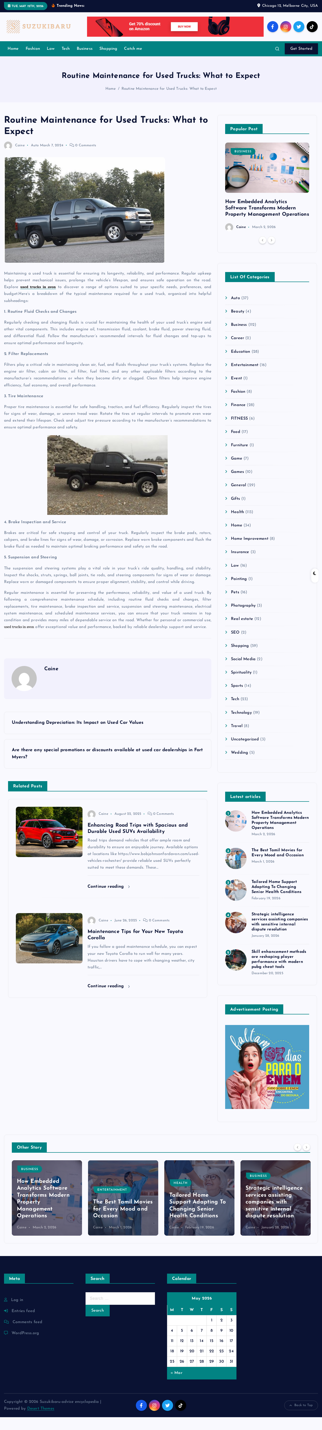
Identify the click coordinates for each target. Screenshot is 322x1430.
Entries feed (23, 1324)
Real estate (242, 632)
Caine (14, 158)
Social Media (243, 672)
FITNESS (239, 431)
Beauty (237, 324)
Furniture (239, 458)
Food (235, 445)
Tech (66, 62)
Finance (238, 418)
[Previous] (262, 253)
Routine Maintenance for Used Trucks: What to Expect (169, 102)
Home (13, 62)
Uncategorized (245, 752)
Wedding (239, 766)
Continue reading (109, 899)
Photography (243, 618)
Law (51, 62)
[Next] (271, 253)
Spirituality (241, 685)
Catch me (133, 62)
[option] (267, 199)
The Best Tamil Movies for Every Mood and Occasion (123, 1222)
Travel (237, 739)
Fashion (33, 62)
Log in (17, 1313)
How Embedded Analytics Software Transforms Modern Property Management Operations (267, 221)
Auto (35, 158)
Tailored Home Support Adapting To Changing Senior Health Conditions (276, 900)
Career (237, 351)
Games (237, 485)
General (238, 498)
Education (240, 365)
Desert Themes (40, 1421)
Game (236, 471)
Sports (237, 699)
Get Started (301, 62)
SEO (235, 645)
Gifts (235, 512)
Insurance (240, 565)
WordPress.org (25, 1346)
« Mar (176, 1386)
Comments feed (27, 1335)
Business (85, 62)
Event (236, 391)
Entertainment (244, 378)
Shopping (108, 62)
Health (237, 525)
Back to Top (301, 1418)
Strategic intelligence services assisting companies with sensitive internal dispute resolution (274, 1215)
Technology (241, 726)
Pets (235, 605)
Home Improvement (249, 552)
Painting (239, 592)
